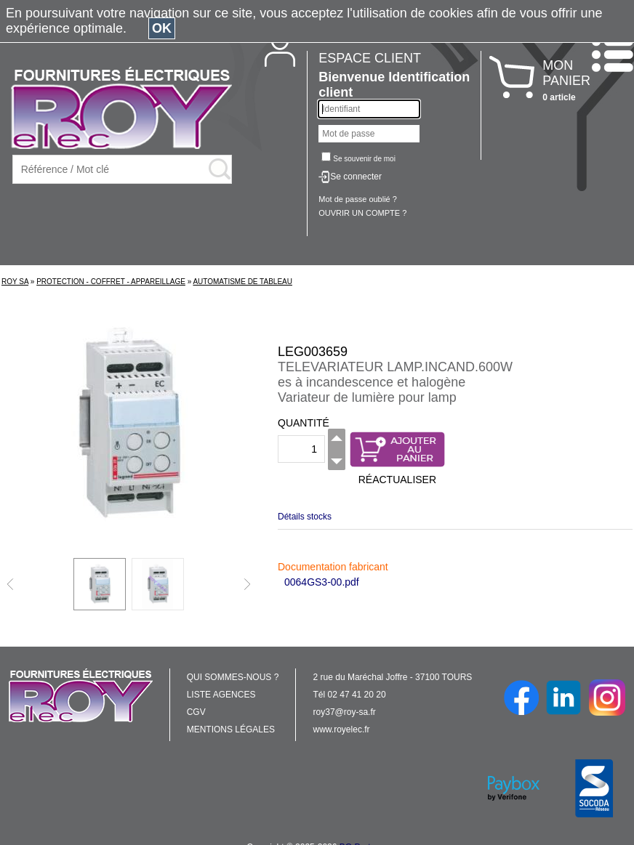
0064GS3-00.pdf (321, 582)
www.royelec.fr (341, 729)
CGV (196, 712)
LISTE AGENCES (221, 695)
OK (162, 28)
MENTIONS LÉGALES (231, 729)
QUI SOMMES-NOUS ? (233, 677)
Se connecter (356, 176)
